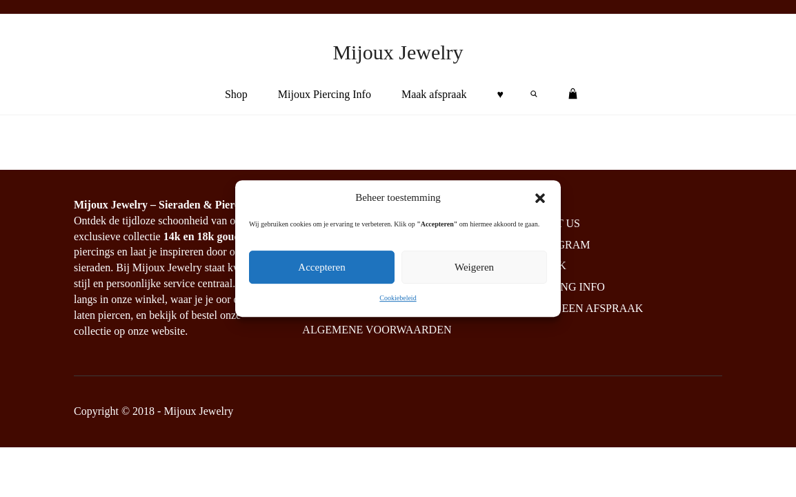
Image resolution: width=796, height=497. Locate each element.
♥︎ (500, 94)
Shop (236, 94)
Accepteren (321, 267)
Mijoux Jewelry (397, 52)
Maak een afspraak (585, 308)
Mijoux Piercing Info (324, 94)
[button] (540, 198)
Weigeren (474, 267)
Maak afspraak (434, 94)
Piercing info (565, 287)
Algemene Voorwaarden (376, 329)
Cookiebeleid (397, 298)
